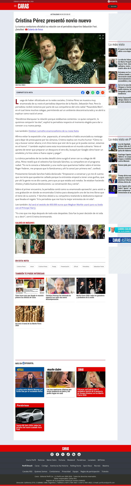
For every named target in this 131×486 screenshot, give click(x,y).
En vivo (112, 6)
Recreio (97, 466)
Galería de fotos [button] (34, 29)
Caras (37, 466)
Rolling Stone (75, 466)
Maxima (106, 466)
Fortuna (62, 460)
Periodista (86, 266)
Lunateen (92, 460)
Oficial (76, 266)
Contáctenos (54, 471)
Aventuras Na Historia (59, 466)
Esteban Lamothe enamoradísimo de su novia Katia (54, 130)
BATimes (101, 460)
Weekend (71, 460)
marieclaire (60, 369)
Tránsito (105, 471)
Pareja (54, 266)
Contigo (45, 466)
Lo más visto (117, 44)
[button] (60, 60)
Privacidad (66, 471)
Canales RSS (27, 471)
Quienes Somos (41, 471)
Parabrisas (81, 460)
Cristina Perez (21, 266)
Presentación (65, 266)
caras (90, 369)
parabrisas (29, 406)
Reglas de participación (90, 471)
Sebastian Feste (99, 266)
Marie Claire (51, 460)
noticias (29, 369)
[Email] (102, 92)
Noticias (41, 460)
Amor (32, 266)
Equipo (75, 471)
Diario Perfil (31, 460)
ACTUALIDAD (55, 14)
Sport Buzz (87, 466)
